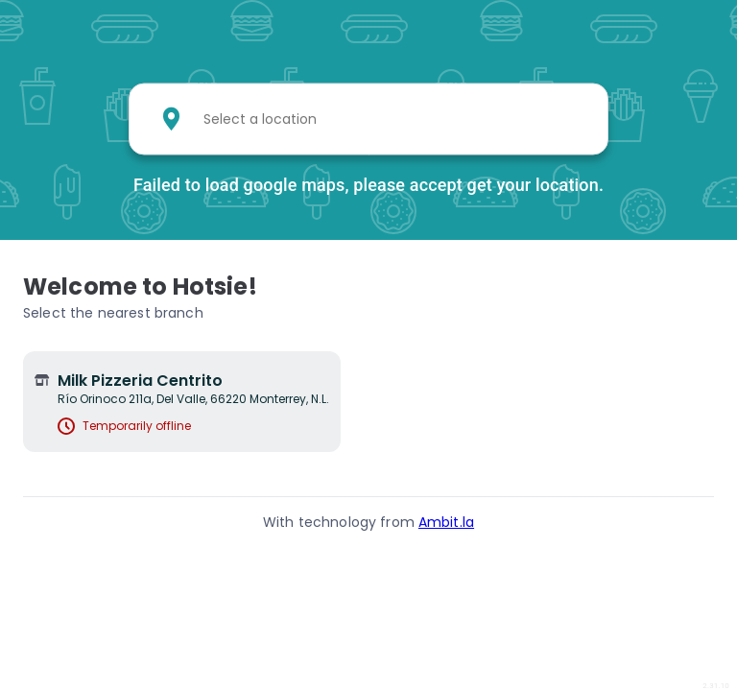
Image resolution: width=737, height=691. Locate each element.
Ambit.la (446, 522)
